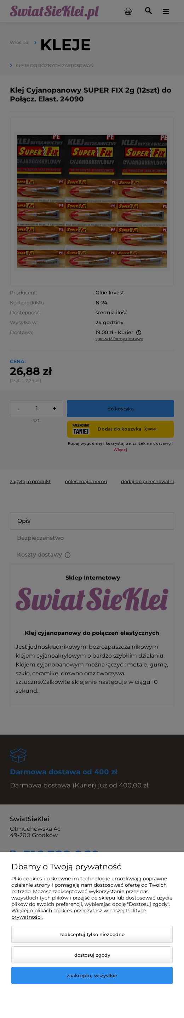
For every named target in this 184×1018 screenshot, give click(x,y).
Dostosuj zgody (92, 955)
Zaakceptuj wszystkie (92, 975)
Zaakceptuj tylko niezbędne (92, 934)
